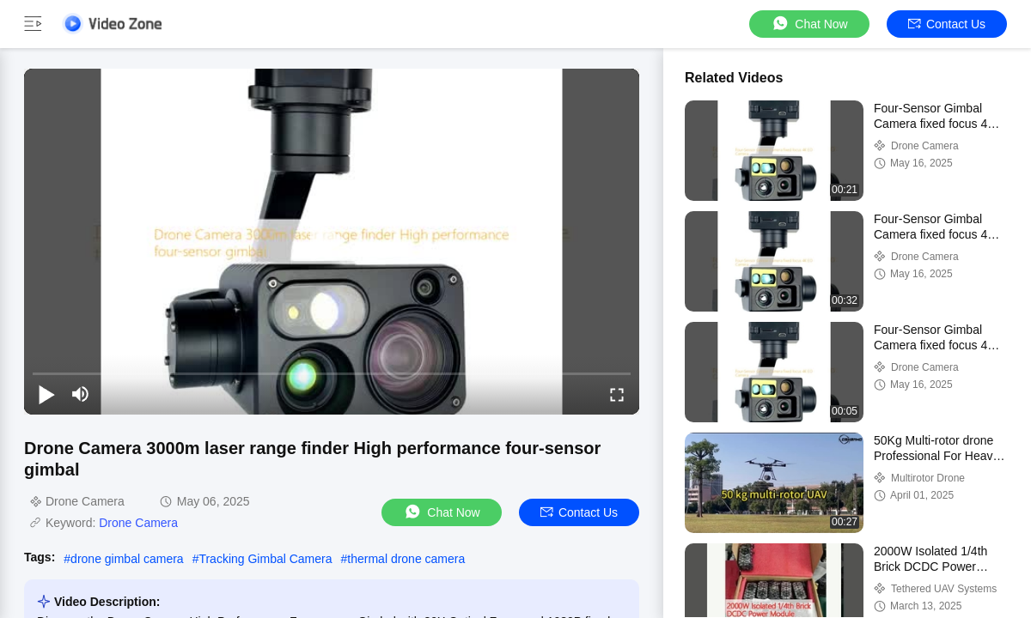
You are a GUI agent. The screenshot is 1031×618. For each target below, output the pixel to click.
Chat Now (809, 24)
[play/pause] (46, 394)
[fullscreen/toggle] (617, 394)
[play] (331, 241)
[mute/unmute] (81, 394)
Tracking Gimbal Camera (265, 559)
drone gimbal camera (127, 559)
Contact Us (946, 24)
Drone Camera (138, 523)
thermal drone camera (406, 559)
